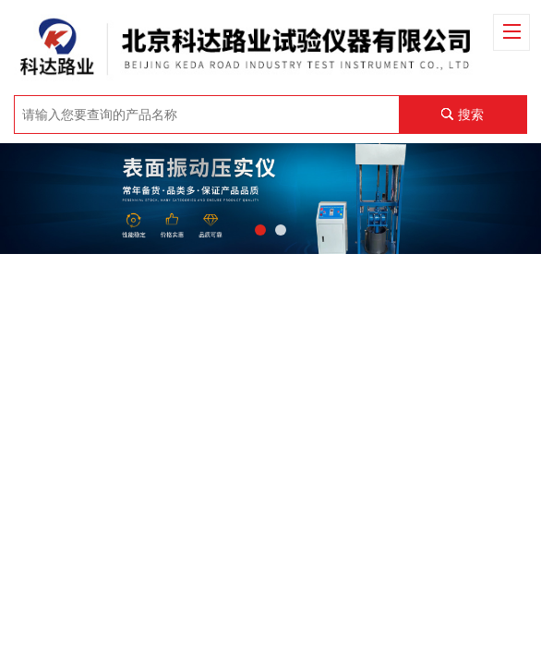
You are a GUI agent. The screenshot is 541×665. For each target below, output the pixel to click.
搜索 (471, 114)
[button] (260, 230)
